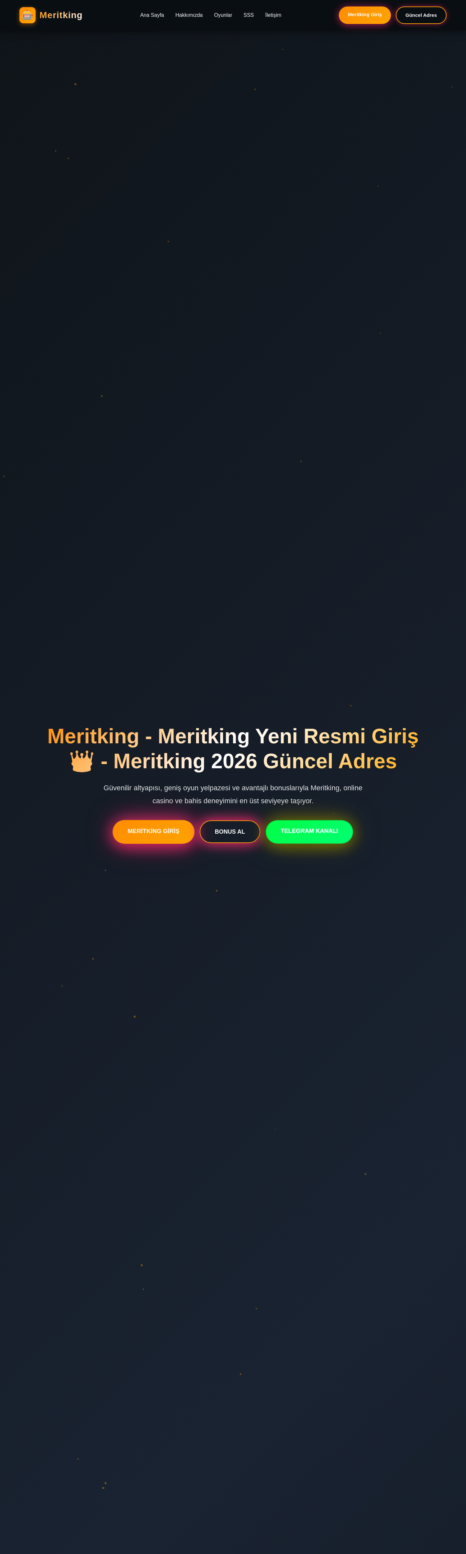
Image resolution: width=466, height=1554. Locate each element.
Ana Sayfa (152, 15)
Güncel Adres (421, 15)
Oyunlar (223, 15)
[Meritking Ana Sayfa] (51, 15)
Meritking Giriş (364, 14)
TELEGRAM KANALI (309, 831)
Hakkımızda (189, 15)
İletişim (273, 15)
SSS (248, 15)
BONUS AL (230, 832)
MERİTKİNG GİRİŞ (153, 831)
